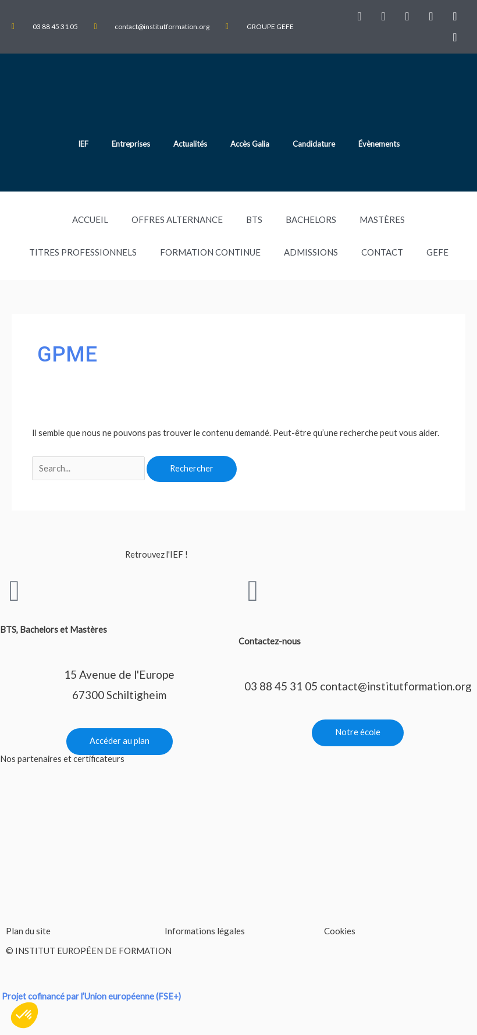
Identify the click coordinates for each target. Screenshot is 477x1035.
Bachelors (311, 219)
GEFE (437, 252)
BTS (254, 219)
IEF (83, 143)
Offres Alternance (177, 219)
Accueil (90, 219)
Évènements (379, 143)
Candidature (314, 143)
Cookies (339, 931)
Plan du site (28, 931)
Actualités (190, 143)
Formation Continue (210, 252)
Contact (382, 252)
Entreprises (131, 143)
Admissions (311, 252)
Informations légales (205, 931)
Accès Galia (249, 143)
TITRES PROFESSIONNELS (83, 252)
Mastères (382, 219)
